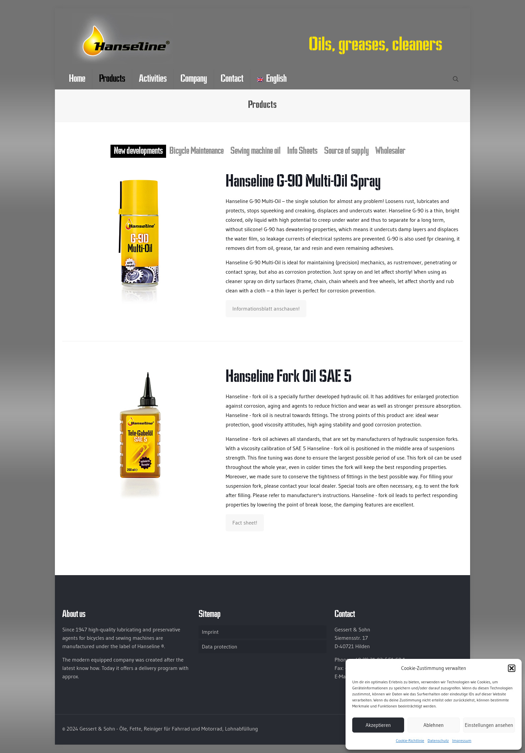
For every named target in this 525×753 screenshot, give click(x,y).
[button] (511, 668)
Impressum (461, 740)
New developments (138, 151)
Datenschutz (438, 740)
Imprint (210, 631)
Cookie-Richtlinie (410, 740)
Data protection (219, 646)
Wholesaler (390, 151)
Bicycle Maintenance (196, 151)
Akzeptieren (378, 725)
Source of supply (346, 151)
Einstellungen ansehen (489, 725)
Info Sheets (302, 151)
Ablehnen (434, 725)
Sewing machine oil (255, 151)
